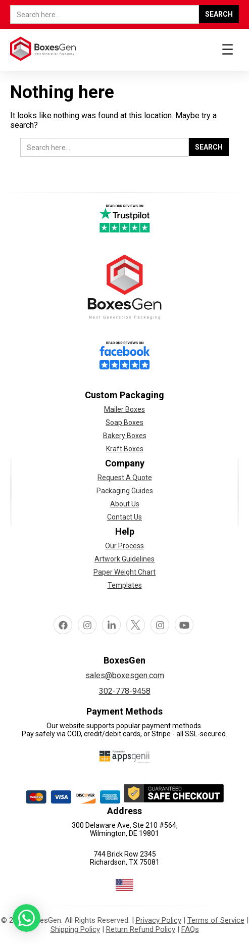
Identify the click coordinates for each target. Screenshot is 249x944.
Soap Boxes (124, 422)
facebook (63, 625)
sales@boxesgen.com (124, 675)
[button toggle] (26, 919)
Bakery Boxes (124, 436)
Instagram (87, 625)
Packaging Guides (124, 491)
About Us (124, 504)
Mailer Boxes (124, 409)
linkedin (112, 625)
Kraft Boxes (124, 449)
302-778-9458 (125, 691)
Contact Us (124, 517)
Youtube (184, 625)
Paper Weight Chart (124, 572)
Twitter (136, 625)
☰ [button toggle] (227, 49)
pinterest (160, 625)
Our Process (124, 546)
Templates (125, 585)
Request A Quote (124, 478)
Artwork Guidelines (124, 559)
